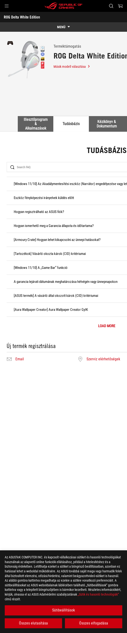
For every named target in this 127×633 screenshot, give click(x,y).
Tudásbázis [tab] (71, 124)
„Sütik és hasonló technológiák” (98, 594)
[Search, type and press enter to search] (111, 6)
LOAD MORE (106, 326)
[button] (6, 6)
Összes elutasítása (33, 623)
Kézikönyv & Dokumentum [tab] (107, 123)
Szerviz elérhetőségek (103, 359)
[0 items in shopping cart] (120, 6)
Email (19, 359)
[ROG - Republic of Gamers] (63, 5)
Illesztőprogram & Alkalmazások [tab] (36, 124)
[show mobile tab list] (63, 27)
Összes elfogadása (93, 623)
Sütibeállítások (63, 610)
